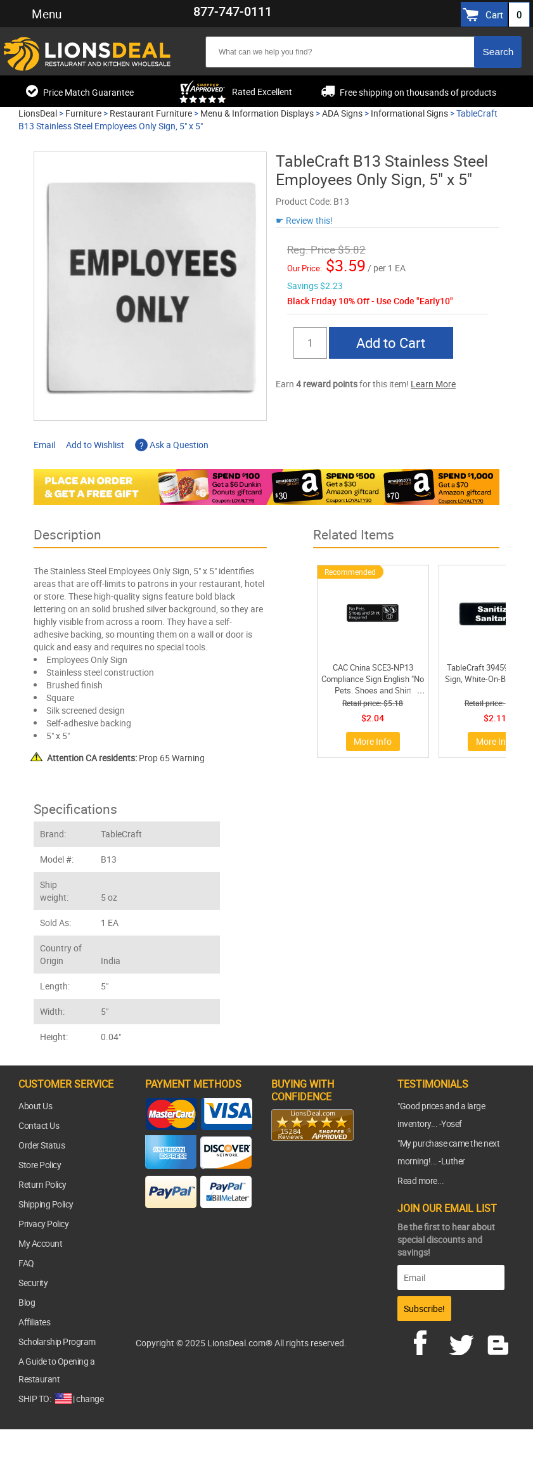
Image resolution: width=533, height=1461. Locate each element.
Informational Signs (409, 113)
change (89, 1399)
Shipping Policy (46, 1204)
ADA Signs (342, 113)
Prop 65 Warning (126, 758)
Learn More (433, 384)
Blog (26, 1302)
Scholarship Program (57, 1341)
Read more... (420, 1181)
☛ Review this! (304, 220)
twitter (464, 1341)
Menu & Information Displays (257, 113)
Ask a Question (172, 445)
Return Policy (42, 1184)
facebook (429, 1341)
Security (33, 1283)
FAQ (26, 1263)
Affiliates (34, 1322)
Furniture (83, 113)
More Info (373, 741)
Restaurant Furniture (151, 113)
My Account (40, 1243)
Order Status (41, 1145)
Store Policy (39, 1165)
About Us (35, 1106)
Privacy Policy (43, 1224)
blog (499, 1341)
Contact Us (38, 1125)
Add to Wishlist (95, 445)
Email (44, 445)
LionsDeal (37, 113)
